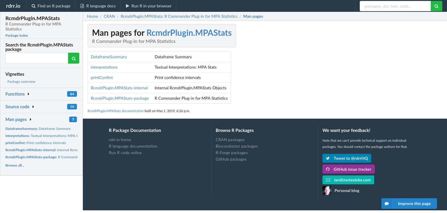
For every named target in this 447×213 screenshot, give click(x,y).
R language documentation (133, 146)
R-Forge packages (232, 152)
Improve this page (406, 203)
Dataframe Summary (38, 128)
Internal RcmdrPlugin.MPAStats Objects (62, 150)
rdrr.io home (120, 139)
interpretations (104, 67)
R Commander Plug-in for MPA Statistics (63, 157)
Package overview (21, 81)
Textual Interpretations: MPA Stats (44, 135)
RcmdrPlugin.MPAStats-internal (119, 87)
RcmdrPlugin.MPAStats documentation (116, 111)
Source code (17, 106)
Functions (15, 93)
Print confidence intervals (35, 143)
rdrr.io (13, 5)
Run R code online (125, 152)
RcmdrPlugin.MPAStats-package (120, 98)
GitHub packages (231, 159)
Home (92, 16)
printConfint (102, 77)
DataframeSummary (109, 56)
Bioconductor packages (237, 146)
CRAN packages (230, 139)
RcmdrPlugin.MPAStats (189, 33)
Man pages (16, 119)
